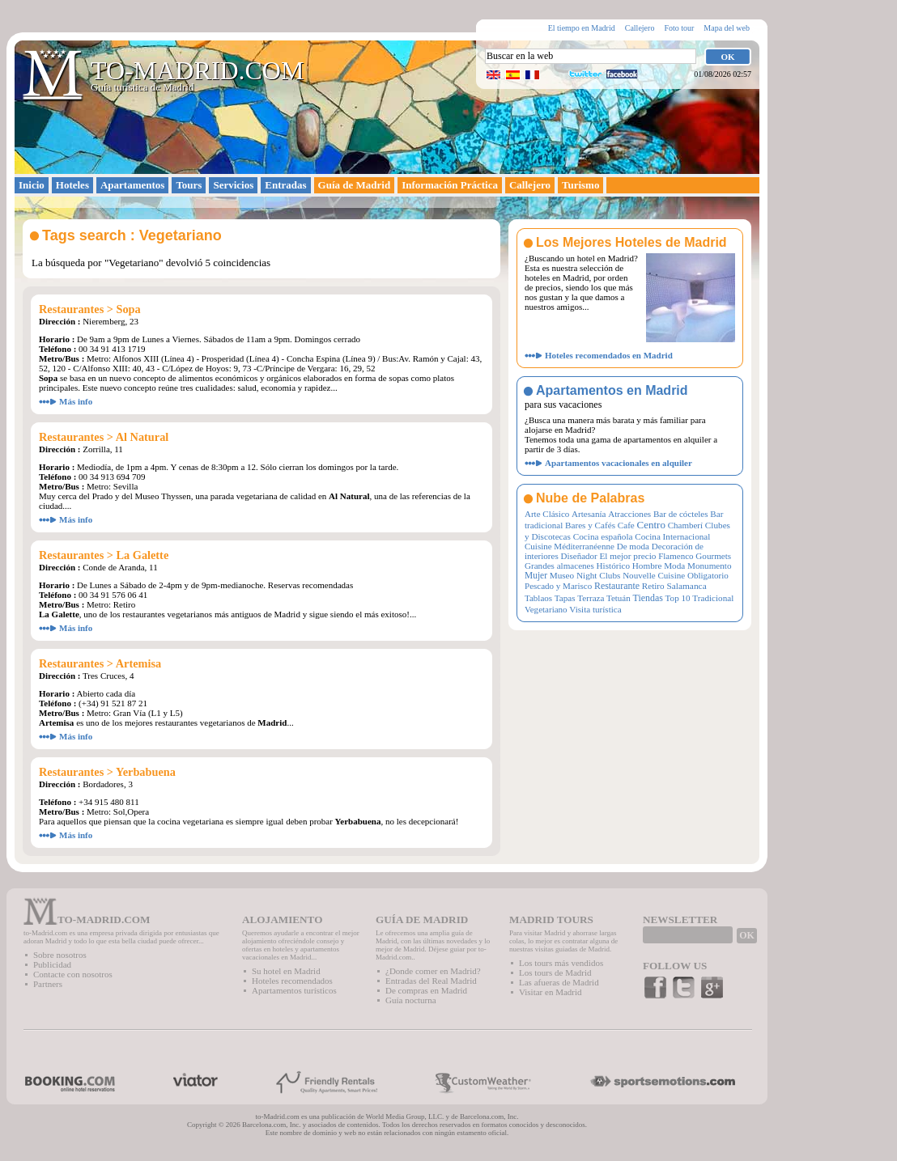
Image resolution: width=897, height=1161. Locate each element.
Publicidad (52, 964)
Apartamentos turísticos (294, 990)
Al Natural (142, 436)
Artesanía (589, 514)
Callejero (640, 27)
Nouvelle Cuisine (654, 575)
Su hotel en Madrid (286, 971)
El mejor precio (627, 556)
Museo (562, 575)
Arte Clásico (547, 514)
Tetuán (618, 598)
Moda (674, 565)
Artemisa (138, 663)
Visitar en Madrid (550, 992)
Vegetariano (546, 609)
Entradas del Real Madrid (431, 980)
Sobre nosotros (60, 955)
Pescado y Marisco (558, 586)
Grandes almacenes (559, 565)
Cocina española (603, 536)
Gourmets (713, 556)
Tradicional (712, 598)
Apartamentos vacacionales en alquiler (618, 463)
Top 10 (678, 598)
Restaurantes (71, 309)
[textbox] (590, 56)
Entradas (285, 185)
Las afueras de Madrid (559, 982)
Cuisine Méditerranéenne (569, 546)
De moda (633, 546)
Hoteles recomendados (292, 980)
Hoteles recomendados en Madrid (609, 355)
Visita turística (595, 609)
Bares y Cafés (590, 525)
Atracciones (629, 514)
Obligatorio (708, 575)
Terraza (590, 598)
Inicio (32, 185)
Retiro (653, 586)
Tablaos (538, 598)
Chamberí (685, 525)
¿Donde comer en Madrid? (433, 971)
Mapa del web (727, 27)
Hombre (647, 565)
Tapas (565, 598)
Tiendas (648, 598)
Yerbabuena (146, 771)
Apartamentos (132, 185)
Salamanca (686, 586)
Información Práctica (450, 185)
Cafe (626, 525)
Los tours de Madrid (555, 972)
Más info (75, 401)
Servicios (233, 185)
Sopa (129, 309)
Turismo (580, 185)
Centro (651, 525)
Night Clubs (598, 575)
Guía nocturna (410, 1000)
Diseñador (578, 556)
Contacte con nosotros (73, 974)
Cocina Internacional (672, 536)
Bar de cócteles (680, 514)
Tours (189, 185)
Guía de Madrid (354, 185)
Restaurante (617, 585)
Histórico (613, 565)
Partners (47, 984)
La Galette (143, 555)
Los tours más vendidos (561, 963)
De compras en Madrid (426, 990)
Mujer (536, 575)
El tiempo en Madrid (581, 27)
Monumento (709, 565)
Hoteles (72, 185)
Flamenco (675, 556)
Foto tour (679, 27)
